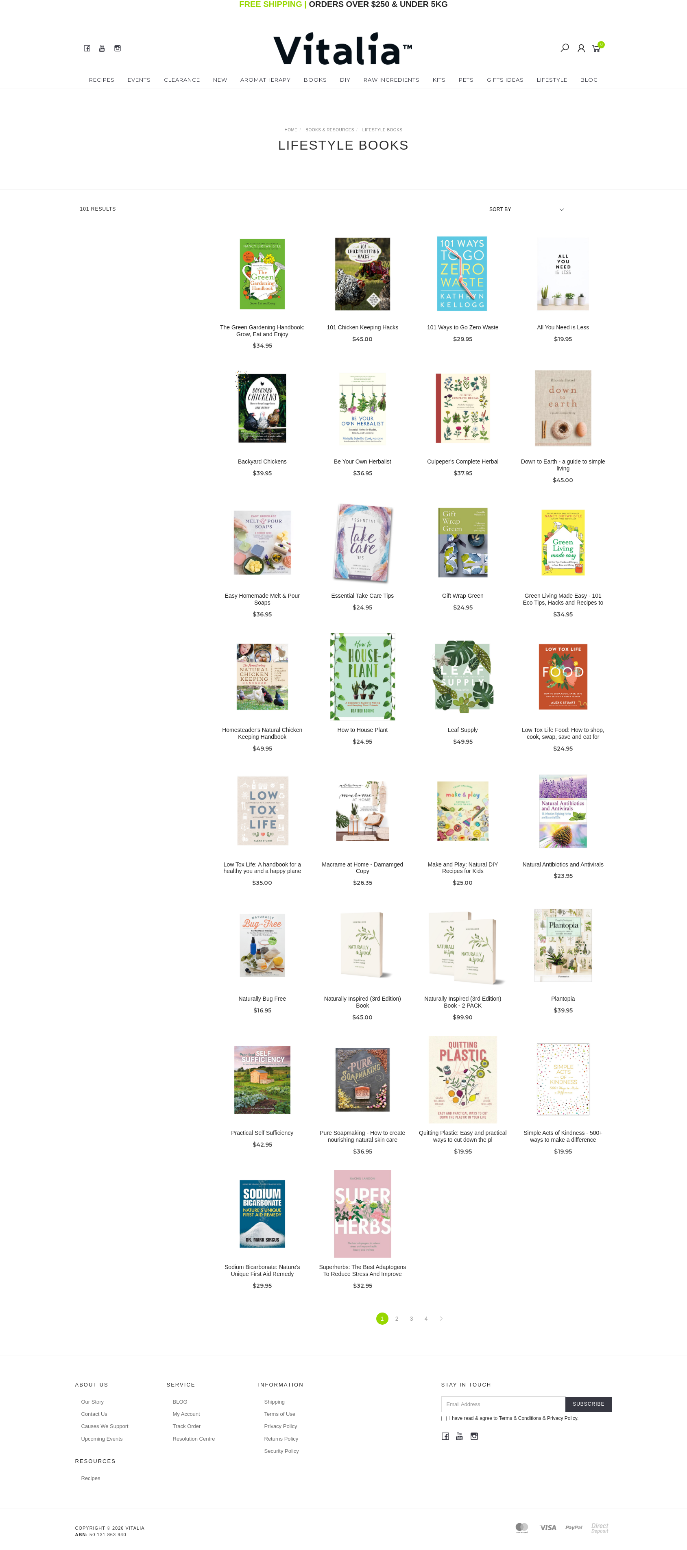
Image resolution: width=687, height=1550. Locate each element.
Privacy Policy (280, 1426)
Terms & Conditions (520, 1418)
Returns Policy (281, 1439)
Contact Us (94, 1414)
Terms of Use (280, 1414)
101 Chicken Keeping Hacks (362, 327)
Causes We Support (105, 1426)
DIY (345, 79)
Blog (589, 79)
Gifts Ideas (505, 79)
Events (139, 79)
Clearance (182, 79)
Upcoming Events (102, 1439)
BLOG (180, 1402)
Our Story (92, 1402)
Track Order (187, 1426)
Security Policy (281, 1451)
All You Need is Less (563, 327)
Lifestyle (552, 79)
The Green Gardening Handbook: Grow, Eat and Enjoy (262, 330)
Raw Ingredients (392, 79)
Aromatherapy (265, 79)
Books (315, 79)
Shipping (274, 1402)
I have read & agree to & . (510, 1418)
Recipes (102, 79)
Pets (466, 79)
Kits (439, 79)
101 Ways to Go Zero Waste (463, 327)
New (220, 79)
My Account (186, 1414)
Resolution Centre (194, 1439)
